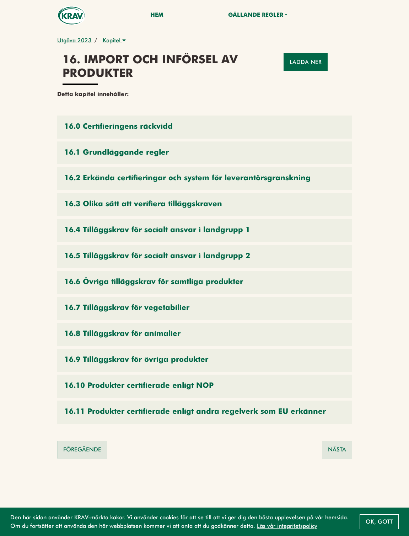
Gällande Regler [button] (255, 15)
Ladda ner (306, 62)
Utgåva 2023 (74, 40)
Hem (156, 15)
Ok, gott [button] (379, 521)
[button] (204, 127)
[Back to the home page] (71, 15)
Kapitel (114, 40)
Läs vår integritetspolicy (287, 525)
